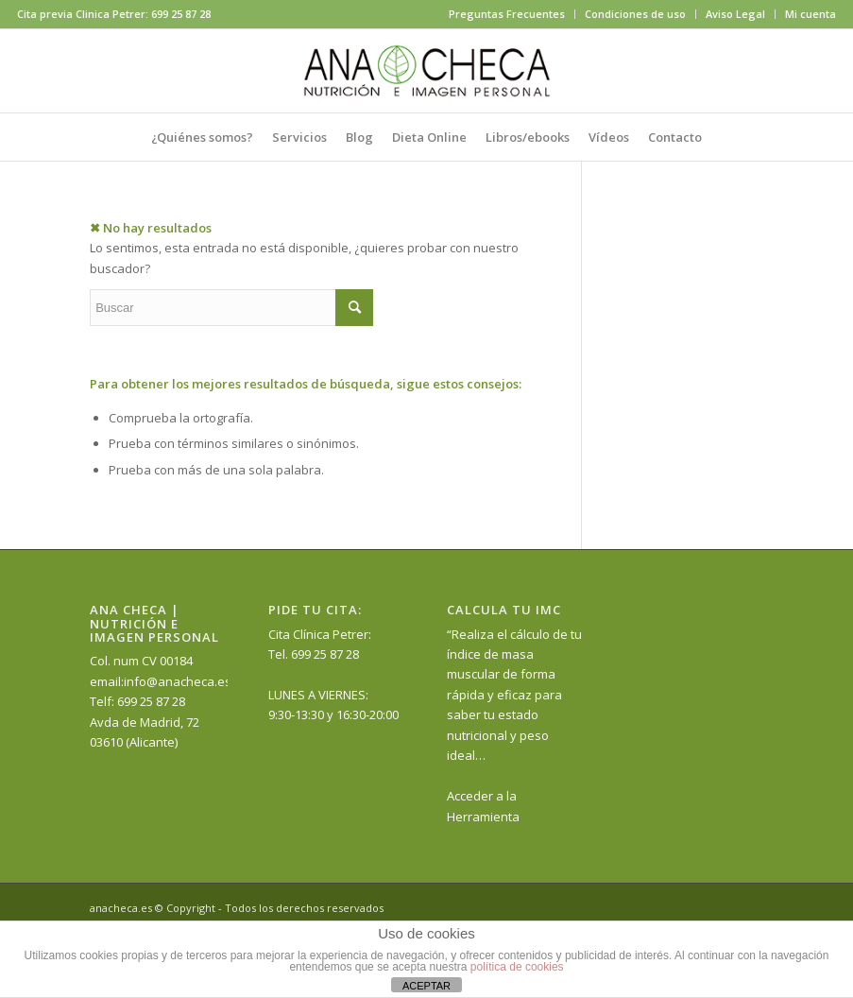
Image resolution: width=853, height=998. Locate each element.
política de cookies (517, 966)
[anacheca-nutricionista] (427, 70)
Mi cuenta (810, 14)
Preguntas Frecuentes (507, 14)
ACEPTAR (426, 985)
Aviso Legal (735, 14)
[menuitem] (507, 14)
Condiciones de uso (635, 14)
